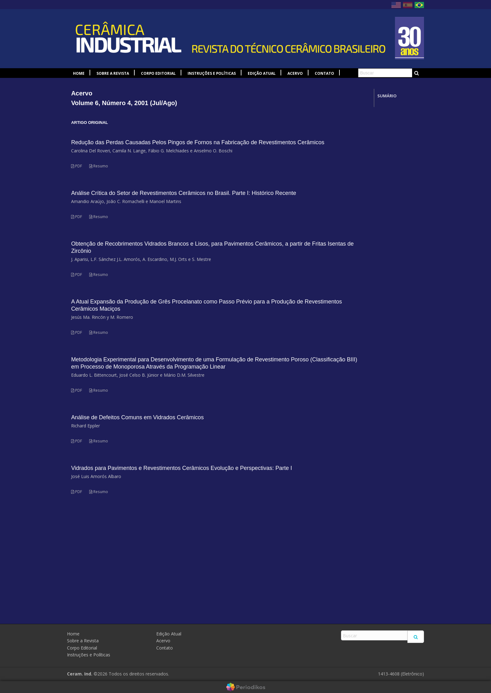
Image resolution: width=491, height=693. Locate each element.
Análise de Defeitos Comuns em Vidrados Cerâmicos (137, 417)
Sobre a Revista (112, 73)
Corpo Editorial (158, 73)
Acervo (295, 73)
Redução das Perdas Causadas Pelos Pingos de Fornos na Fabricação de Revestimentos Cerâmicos (197, 142)
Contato (324, 73)
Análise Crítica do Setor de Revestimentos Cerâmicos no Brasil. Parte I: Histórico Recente (183, 193)
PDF (76, 166)
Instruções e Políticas (212, 73)
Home (79, 73)
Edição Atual (262, 73)
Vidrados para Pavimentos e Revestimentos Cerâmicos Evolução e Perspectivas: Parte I (181, 468)
